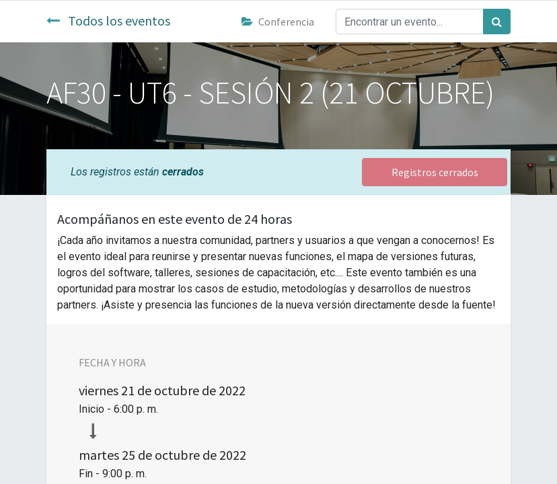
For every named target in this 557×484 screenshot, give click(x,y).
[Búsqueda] (497, 21)
